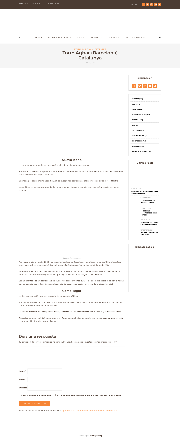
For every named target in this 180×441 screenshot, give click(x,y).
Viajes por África (58, 38)
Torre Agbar (100, 49)
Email (22, 379)
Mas (135, 125)
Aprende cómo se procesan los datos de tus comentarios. (90, 410)
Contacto (23, 4)
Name (22, 371)
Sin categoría (139, 141)
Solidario (36, 4)
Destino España (141, 115)
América (95, 38)
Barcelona (79, 49)
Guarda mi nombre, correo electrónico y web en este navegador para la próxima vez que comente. (71, 395)
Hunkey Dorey (96, 436)
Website (23, 388)
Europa (113, 38)
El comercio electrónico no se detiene (148, 213)
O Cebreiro (138, 130)
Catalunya (89, 49)
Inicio (38, 38)
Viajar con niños (51, 4)
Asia (79, 38)
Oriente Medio (134, 38)
